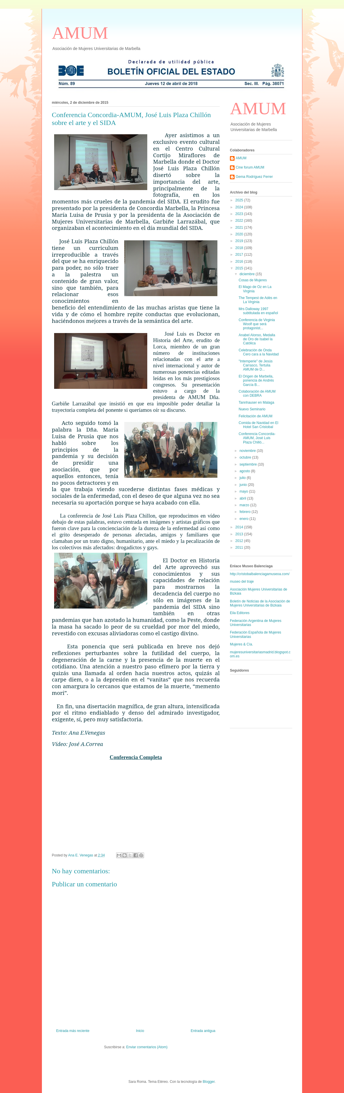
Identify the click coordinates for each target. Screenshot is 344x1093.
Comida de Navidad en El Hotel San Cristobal (258, 425)
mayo (244, 491)
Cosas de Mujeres (253, 280)
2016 (239, 262)
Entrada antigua (203, 1031)
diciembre (248, 274)
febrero (245, 512)
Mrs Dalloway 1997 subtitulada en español (258, 311)
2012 (239, 541)
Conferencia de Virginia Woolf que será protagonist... (257, 324)
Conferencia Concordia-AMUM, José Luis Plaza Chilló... (257, 438)
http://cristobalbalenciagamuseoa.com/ (260, 574)
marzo (245, 505)
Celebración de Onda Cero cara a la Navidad (259, 352)
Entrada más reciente (72, 1031)
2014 (239, 527)
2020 (239, 234)
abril (243, 498)
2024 (239, 207)
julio (243, 478)
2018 (239, 248)
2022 (239, 221)
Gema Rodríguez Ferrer (254, 177)
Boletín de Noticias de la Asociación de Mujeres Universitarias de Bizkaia (260, 603)
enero (244, 519)
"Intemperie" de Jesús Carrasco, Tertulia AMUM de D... (256, 365)
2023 (239, 214)
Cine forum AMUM (250, 167)
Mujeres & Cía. (241, 644)
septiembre (249, 464)
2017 (239, 255)
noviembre (248, 451)
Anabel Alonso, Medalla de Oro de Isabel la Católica (257, 339)
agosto (245, 471)
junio (244, 485)
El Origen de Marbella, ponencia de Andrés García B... (256, 380)
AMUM (80, 32)
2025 (239, 200)
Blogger (209, 1082)
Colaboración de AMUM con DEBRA (257, 393)
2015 (239, 268)
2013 (239, 534)
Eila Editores (239, 613)
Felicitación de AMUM (255, 416)
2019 (239, 241)
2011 (239, 547)
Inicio (140, 1031)
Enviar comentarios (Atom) (146, 1047)
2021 (239, 228)
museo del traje (242, 581)
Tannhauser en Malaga (256, 402)
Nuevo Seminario (252, 409)
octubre (246, 457)
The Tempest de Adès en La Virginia (258, 300)
